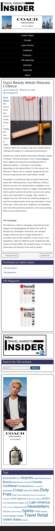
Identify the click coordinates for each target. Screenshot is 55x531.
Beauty (6, 100)
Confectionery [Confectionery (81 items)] (25, 486)
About (27, 75)
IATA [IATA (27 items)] (4, 503)
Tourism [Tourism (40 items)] (44, 511)
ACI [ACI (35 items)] (18, 478)
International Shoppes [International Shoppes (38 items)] (15, 503)
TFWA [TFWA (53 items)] (37, 511)
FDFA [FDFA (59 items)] (13, 498)
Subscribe (27, 70)
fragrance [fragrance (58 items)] (21, 498)
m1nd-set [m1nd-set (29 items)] (10, 507)
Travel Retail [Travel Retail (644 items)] (36, 515)
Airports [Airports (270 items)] (27, 478)
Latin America (27, 45)
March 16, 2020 (28, 90)
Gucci (5, 97)
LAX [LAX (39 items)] (4, 507)
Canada (27, 40)
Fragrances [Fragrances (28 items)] (31, 499)
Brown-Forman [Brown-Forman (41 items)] (24, 482)
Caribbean (27, 50)
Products (27, 55)
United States (27, 35)
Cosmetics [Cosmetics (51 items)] (8, 490)
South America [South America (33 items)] (16, 511)
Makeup (45, 159)
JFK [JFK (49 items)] (27, 503)
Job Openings (27, 60)
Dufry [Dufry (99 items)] (36, 490)
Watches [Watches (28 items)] (25, 520)
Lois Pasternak (11, 90)
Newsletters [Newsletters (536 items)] (38, 506)
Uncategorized (11, 93)
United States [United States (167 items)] (12, 519)
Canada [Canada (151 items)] (36, 482)
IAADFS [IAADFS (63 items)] (46, 498)
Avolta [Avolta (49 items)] (42, 478)
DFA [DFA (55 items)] (26, 490)
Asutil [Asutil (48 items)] (35, 478)
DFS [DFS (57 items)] (30, 490)
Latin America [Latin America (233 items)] (39, 502)
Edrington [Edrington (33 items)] (6, 499)
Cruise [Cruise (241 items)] (18, 490)
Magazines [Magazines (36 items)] (18, 507)
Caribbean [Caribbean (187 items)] (10, 486)
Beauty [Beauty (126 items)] (7, 482)
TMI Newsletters (10, 268)
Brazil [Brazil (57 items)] (15, 482)
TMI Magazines (9, 272)
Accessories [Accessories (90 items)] (10, 478)
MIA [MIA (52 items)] (25, 507)
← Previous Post (10, 255)
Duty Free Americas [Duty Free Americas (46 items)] (21, 495)
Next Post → (47, 255)
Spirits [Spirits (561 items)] (28, 510)
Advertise (27, 65)
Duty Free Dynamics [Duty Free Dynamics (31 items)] (37, 495)
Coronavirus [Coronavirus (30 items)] (38, 486)
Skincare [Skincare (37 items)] (6, 512)
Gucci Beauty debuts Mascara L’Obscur (26, 84)
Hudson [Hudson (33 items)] (38, 499)
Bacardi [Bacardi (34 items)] (48, 478)
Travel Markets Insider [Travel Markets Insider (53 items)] (13, 516)
